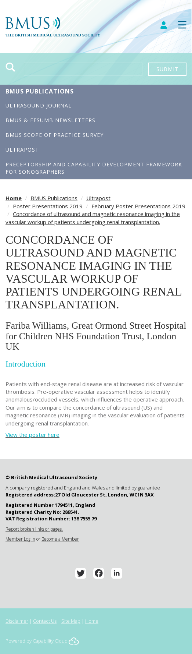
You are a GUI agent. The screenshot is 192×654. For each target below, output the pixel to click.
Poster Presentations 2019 (48, 206)
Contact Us (45, 621)
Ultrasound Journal (39, 105)
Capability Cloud (50, 640)
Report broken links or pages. (34, 529)
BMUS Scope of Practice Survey (55, 134)
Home (14, 198)
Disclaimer (17, 621)
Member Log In (20, 539)
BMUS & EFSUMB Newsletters (50, 120)
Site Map (70, 621)
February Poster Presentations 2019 (138, 206)
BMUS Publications (40, 91)
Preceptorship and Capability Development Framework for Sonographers (94, 168)
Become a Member (60, 539)
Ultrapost (22, 149)
